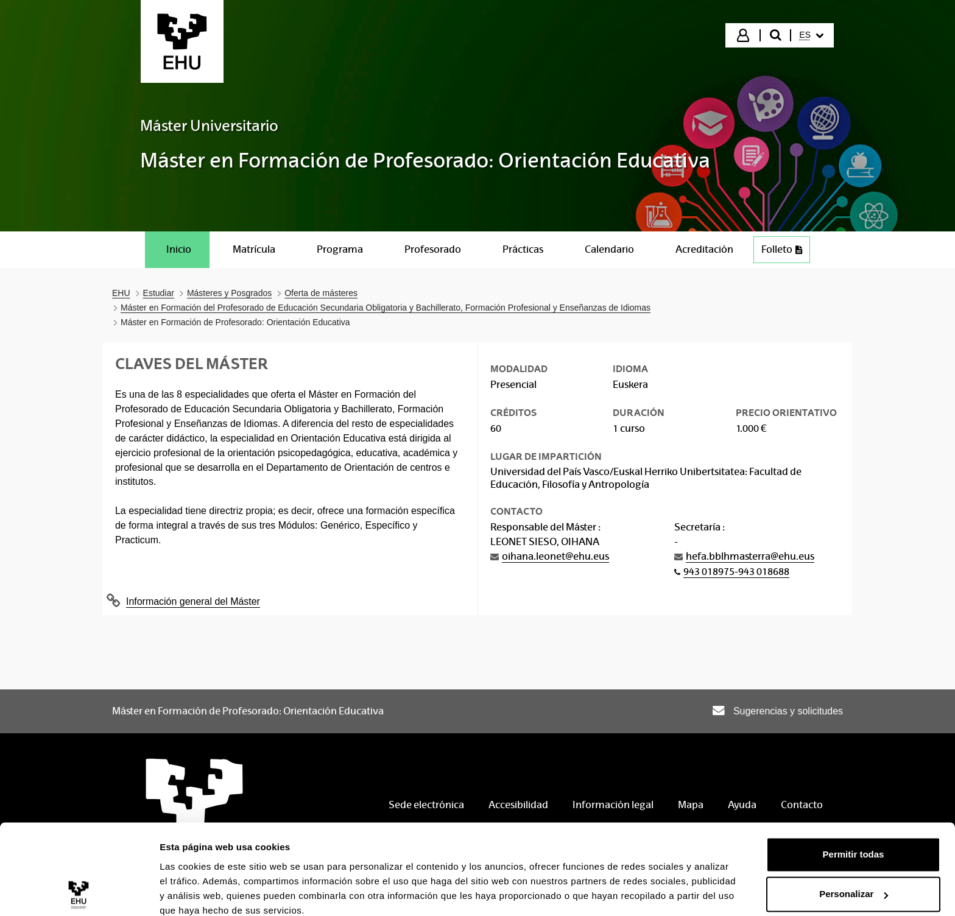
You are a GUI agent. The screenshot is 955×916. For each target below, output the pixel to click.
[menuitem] (811, 35)
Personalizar (853, 842)
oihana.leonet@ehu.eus (555, 556)
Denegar (853, 882)
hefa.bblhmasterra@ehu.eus (750, 556)
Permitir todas (853, 802)
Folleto (785, 252)
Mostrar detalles (195, 892)
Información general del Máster (193, 601)
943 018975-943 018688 (736, 571)
